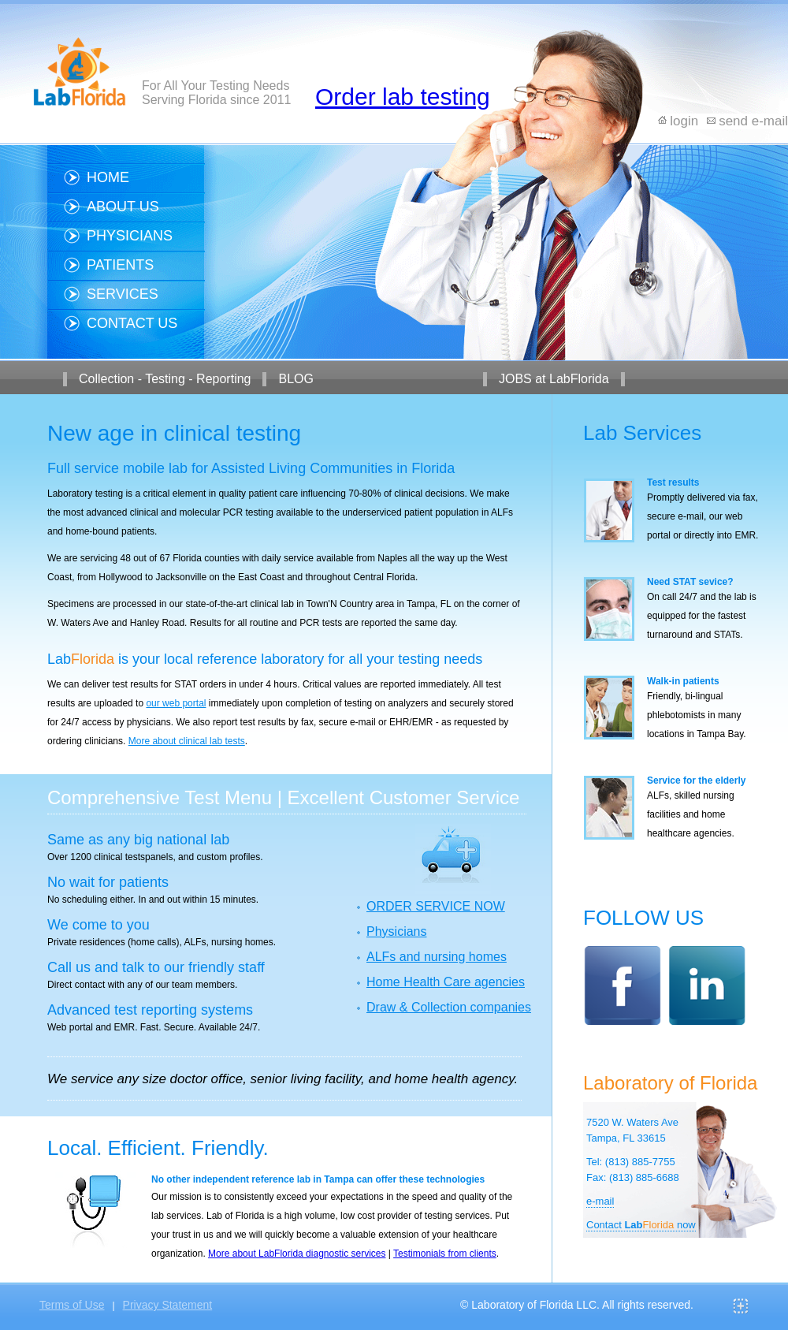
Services (122, 294)
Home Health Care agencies (445, 982)
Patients (120, 265)
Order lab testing (402, 97)
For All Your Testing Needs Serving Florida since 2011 (216, 92)
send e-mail (753, 121)
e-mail (600, 1201)
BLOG (295, 379)
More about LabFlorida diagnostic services (296, 1253)
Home (108, 177)
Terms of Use (71, 1304)
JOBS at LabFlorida (554, 379)
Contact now (641, 1225)
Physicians (130, 236)
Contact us (132, 323)
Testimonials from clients (444, 1253)
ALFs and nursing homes (436, 956)
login (684, 121)
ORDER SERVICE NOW (435, 906)
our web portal (176, 703)
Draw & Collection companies (448, 1007)
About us (123, 206)
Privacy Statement (168, 1304)
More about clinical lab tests (186, 741)
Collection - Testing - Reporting (165, 379)
